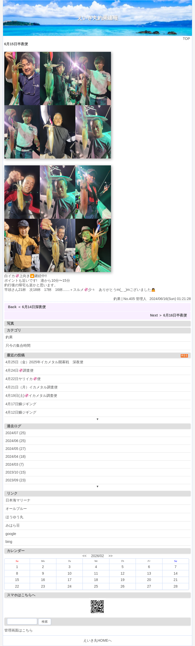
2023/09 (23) (16, 480)
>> (110, 556)
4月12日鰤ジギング (21, 412)
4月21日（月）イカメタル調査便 (32, 387)
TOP (186, 39)
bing (9, 542)
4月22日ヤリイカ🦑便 (23, 379)
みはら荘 (13, 525)
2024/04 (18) (16, 456)
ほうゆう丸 (14, 517)
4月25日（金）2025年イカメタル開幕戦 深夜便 (45, 362)
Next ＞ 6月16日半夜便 (168, 315)
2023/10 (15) (16, 472)
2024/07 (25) (16, 433)
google (11, 534)
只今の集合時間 (18, 345)
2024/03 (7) (15, 464)
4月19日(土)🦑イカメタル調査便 (31, 395)
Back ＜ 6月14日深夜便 (27, 307)
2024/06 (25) (16, 441)
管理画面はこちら (18, 630)
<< (84, 556)
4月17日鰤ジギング (21, 404)
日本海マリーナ (18, 500)
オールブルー (16, 509)
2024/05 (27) (16, 449)
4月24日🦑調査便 (20, 370)
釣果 (9, 337)
